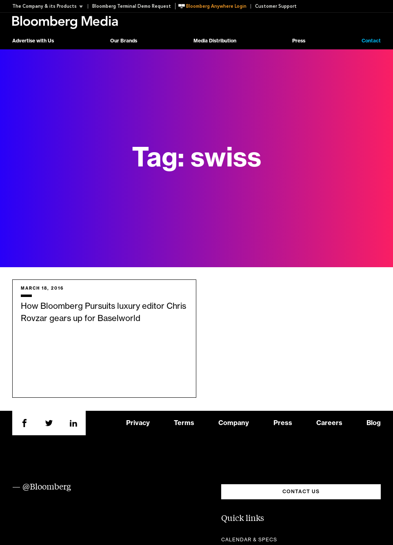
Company (233, 423)
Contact (371, 40)
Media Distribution (214, 40)
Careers (329, 423)
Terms (184, 423)
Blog (373, 423)
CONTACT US (301, 491)
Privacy (138, 423)
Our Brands (123, 40)
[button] (50, 6)
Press (298, 40)
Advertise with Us (33, 40)
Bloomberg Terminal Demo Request (131, 6)
